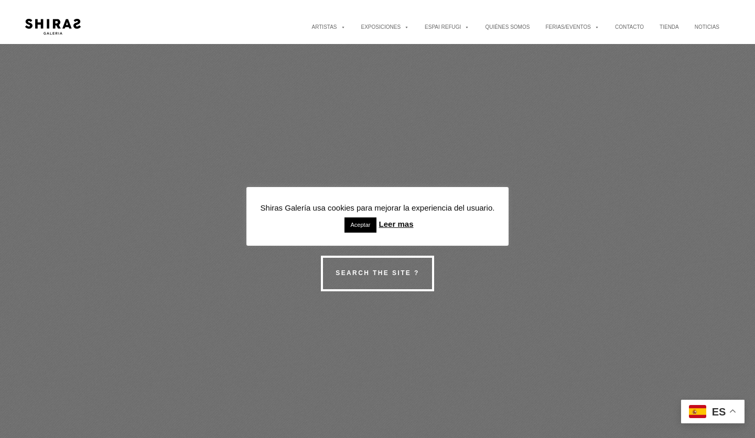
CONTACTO (629, 27)
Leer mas (396, 224)
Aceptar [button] (361, 225)
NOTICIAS (707, 27)
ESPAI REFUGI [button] (447, 27)
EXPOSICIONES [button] (385, 27)
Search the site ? (377, 273)
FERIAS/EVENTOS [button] (572, 27)
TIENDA (669, 27)
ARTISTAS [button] (329, 27)
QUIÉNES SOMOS (507, 27)
